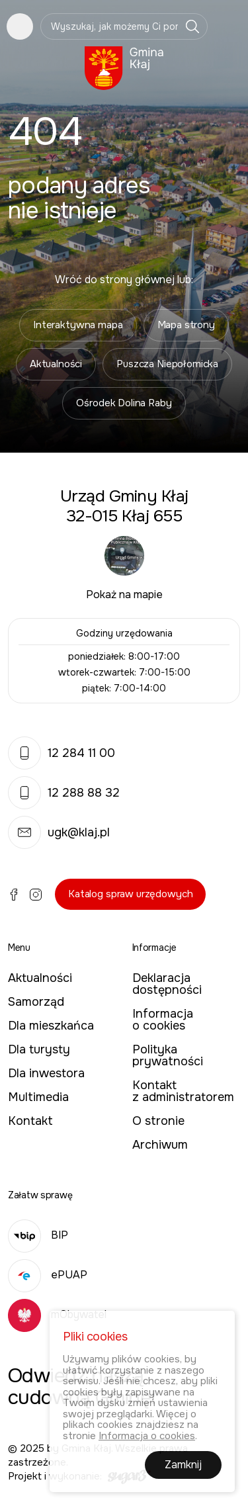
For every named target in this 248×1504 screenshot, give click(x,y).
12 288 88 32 (64, 792)
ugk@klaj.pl (59, 832)
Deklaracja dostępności (167, 984)
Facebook (14, 895)
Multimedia (38, 1097)
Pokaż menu (20, 26)
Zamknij (183, 1465)
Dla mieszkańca (51, 1026)
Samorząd (36, 1002)
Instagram (36, 895)
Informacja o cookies (162, 1020)
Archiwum (160, 1145)
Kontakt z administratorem (183, 1091)
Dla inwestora (46, 1073)
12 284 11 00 (61, 753)
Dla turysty (39, 1049)
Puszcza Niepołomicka (167, 364)
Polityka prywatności (167, 1055)
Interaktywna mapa (77, 325)
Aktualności (56, 364)
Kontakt (30, 1121)
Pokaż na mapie (124, 594)
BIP (38, 1235)
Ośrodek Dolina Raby (123, 403)
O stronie (158, 1121)
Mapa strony (186, 325)
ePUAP (47, 1275)
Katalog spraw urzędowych (130, 894)
